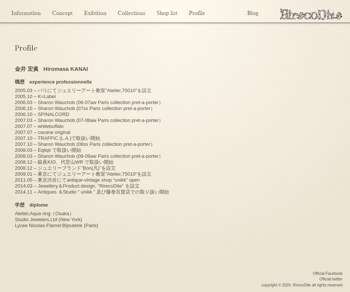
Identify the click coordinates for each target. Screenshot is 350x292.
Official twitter (331, 279)
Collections (131, 11)
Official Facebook (328, 273)
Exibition (95, 11)
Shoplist (167, 11)
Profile (197, 11)
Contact (226, 11)
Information (26, 11)
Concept (62, 11)
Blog (253, 11)
